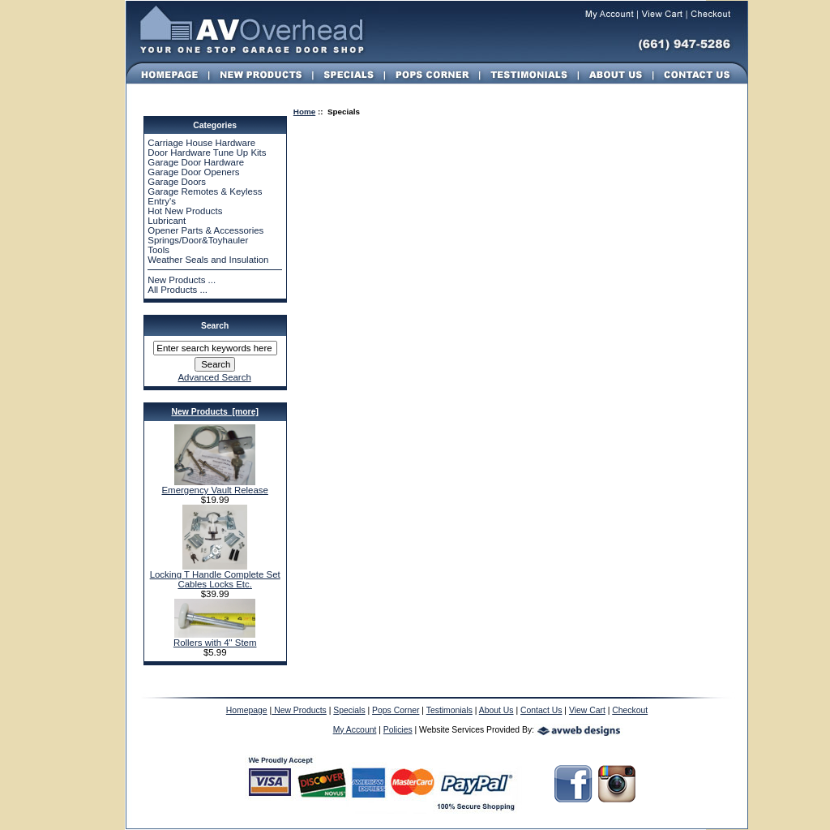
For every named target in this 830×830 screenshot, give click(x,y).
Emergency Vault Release (214, 486)
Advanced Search (214, 377)
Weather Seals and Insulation (208, 259)
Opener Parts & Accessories (205, 230)
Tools (158, 250)
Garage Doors (177, 182)
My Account (355, 729)
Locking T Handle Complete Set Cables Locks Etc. (215, 575)
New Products (299, 710)
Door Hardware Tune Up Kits (207, 152)
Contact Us (541, 710)
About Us (496, 710)
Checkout (630, 710)
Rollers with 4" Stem (215, 638)
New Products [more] (214, 411)
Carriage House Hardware (201, 143)
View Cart (587, 710)
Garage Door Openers (193, 172)
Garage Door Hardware (196, 162)
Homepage (246, 710)
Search (215, 325)
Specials (349, 710)
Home (304, 111)
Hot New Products (185, 211)
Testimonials (449, 710)
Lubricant (167, 221)
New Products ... (182, 280)
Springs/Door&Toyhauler (198, 240)
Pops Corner (395, 710)
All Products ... (178, 290)
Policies (398, 729)
